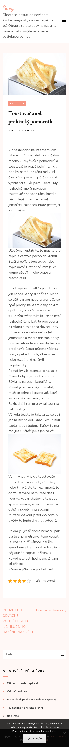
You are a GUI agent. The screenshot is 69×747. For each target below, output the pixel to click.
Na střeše (13, 716)
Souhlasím (34, 739)
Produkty (17, 103)
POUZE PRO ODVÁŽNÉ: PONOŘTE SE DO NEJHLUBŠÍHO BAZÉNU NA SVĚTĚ (18, 621)
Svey (8, 8)
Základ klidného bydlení (22, 683)
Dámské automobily (51, 610)
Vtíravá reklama (17, 691)
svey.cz (30, 130)
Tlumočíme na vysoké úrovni (25, 708)
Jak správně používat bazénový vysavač (31, 699)
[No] (64, 733)
